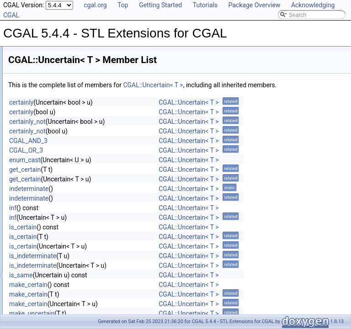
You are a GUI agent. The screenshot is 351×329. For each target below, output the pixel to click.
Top (122, 5)
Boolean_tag (45, 104)
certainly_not (141, 131)
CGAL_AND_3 (142, 150)
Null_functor (44, 114)
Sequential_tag (48, 125)
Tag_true (41, 245)
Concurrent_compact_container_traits (68, 275)
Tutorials (205, 5)
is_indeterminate (146, 266)
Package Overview (254, 5)
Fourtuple (41, 74)
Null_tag (40, 155)
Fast (35, 64)
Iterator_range (40, 295)
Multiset (32, 305)
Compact (41, 54)
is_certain (137, 237)
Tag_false (41, 235)
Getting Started (160, 5)
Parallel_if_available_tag (60, 145)
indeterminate (143, 198)
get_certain (139, 179)
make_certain (142, 294)
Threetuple (43, 165)
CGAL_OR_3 (140, 160)
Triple (37, 205)
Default (31, 285)
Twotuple (41, 175)
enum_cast (138, 170)
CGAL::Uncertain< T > (267, 85)
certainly (135, 112)
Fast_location (46, 225)
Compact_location (52, 215)
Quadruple (43, 195)
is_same (135, 285)
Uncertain (41, 185)
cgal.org (95, 5)
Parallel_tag (44, 135)
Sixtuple (40, 94)
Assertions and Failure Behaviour (63, 255)
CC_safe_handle (43, 265)
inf (127, 218)
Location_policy (49, 84)
